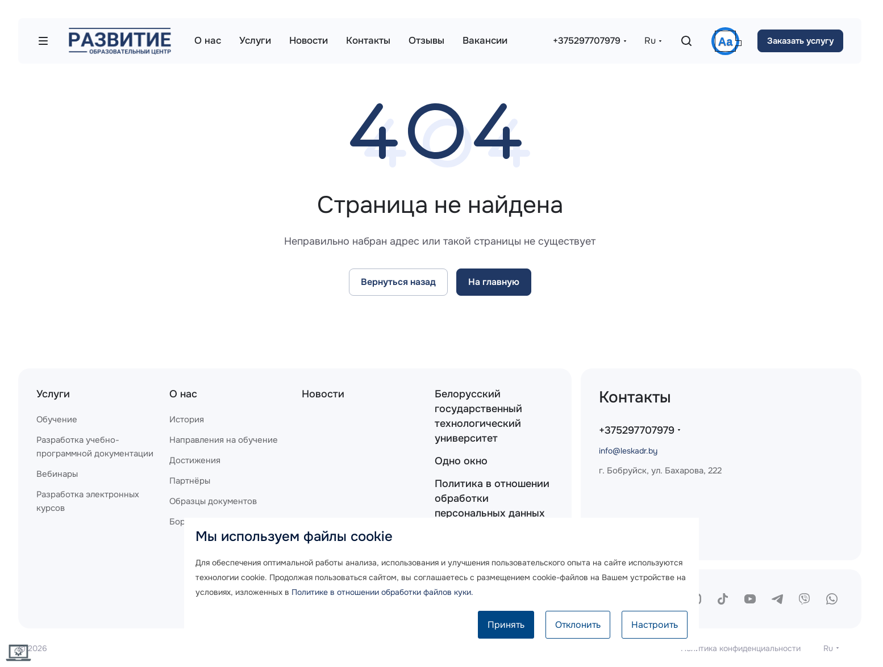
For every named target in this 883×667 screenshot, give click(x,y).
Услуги (53, 394)
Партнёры (189, 480)
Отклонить (578, 625)
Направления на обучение (223, 440)
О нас (183, 394)
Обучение (56, 419)
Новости (323, 394)
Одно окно (461, 461)
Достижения (194, 460)
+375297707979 (586, 41)
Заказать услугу (800, 41)
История (186, 419)
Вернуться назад (398, 282)
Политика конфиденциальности (741, 648)
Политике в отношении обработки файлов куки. (382, 592)
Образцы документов (213, 501)
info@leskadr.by (628, 451)
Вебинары (57, 474)
